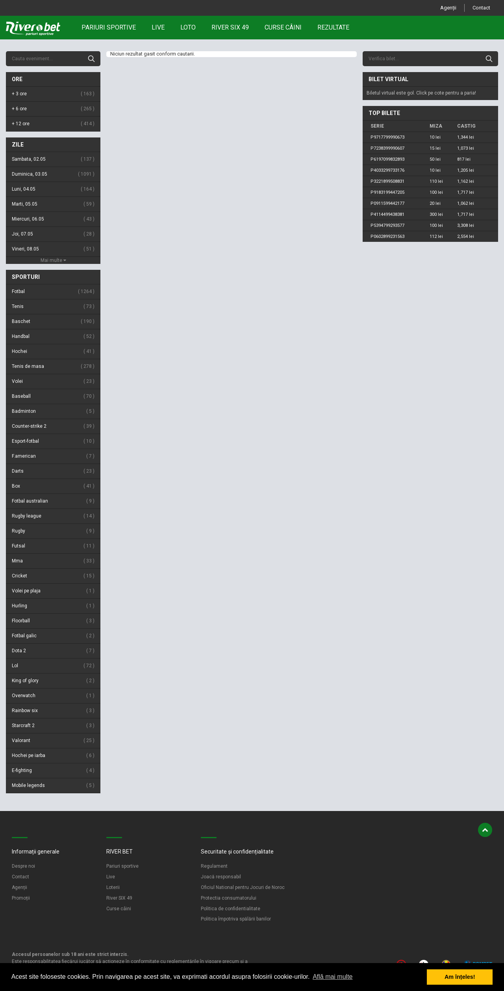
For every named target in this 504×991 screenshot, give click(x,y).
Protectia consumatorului (228, 898)
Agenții (448, 8)
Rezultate (333, 27)
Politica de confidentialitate (230, 908)
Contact (481, 8)
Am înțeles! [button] (460, 977)
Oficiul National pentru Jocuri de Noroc (243, 887)
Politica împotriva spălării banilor (236, 919)
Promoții (21, 898)
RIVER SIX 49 (230, 27)
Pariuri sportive (109, 27)
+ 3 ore (53, 94)
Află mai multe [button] (332, 976)
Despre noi (23, 866)
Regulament (214, 866)
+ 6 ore (53, 109)
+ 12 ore (53, 124)
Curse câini (283, 27)
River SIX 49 (119, 898)
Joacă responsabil (221, 877)
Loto (188, 27)
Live (158, 27)
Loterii (113, 887)
